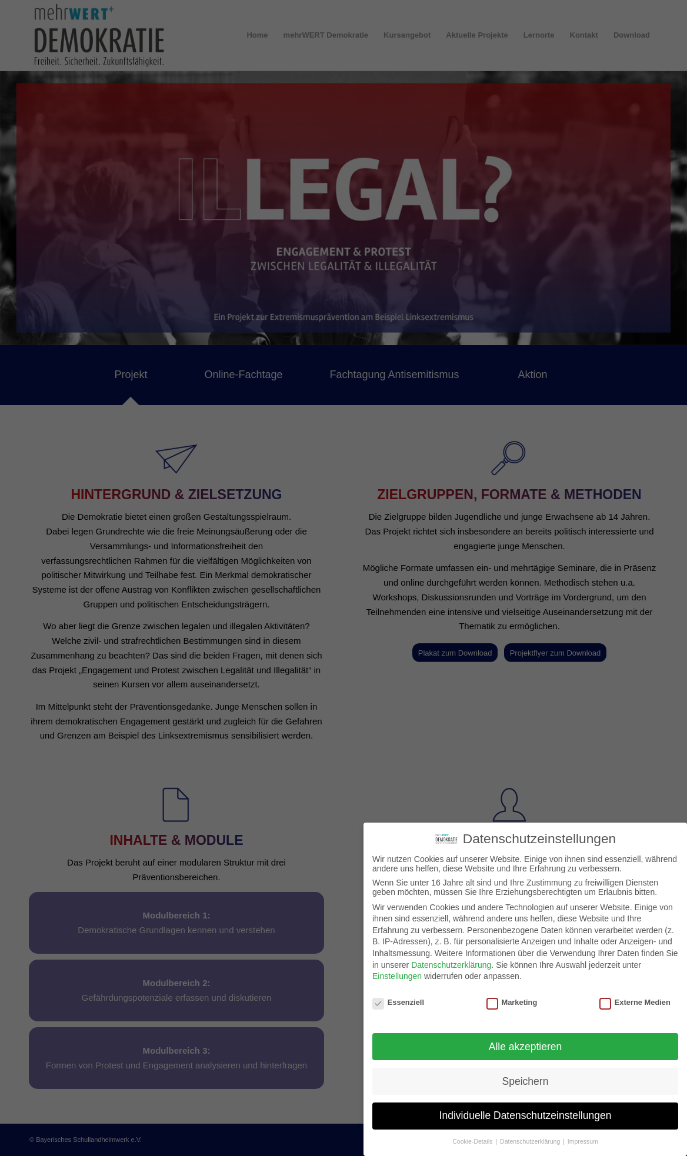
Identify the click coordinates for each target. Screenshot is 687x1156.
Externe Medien (635, 997)
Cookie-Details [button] (473, 1136)
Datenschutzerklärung (451, 959)
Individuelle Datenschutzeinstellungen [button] (525, 1110)
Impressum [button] (583, 1136)
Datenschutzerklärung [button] (531, 1136)
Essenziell (398, 997)
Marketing (512, 997)
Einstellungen (397, 970)
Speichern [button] (525, 1075)
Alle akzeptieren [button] (525, 1041)
